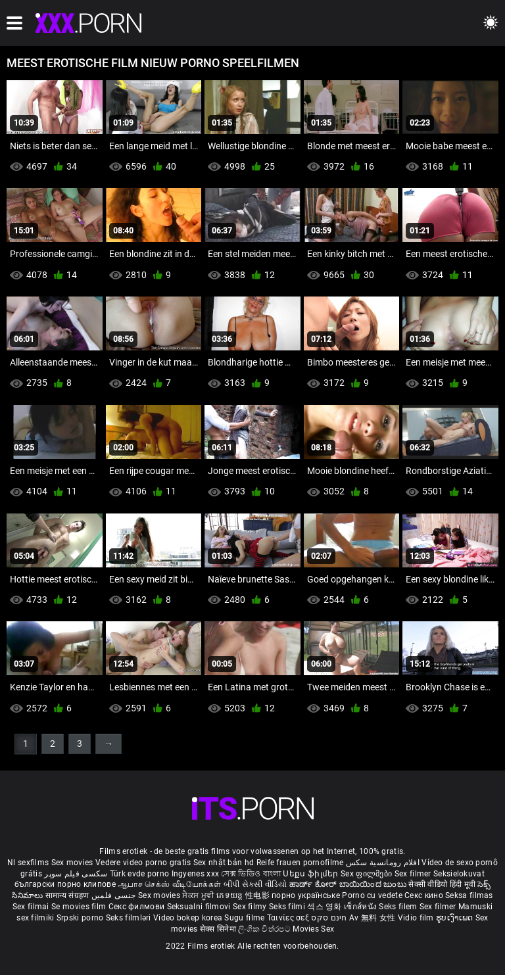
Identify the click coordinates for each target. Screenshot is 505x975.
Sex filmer (414, 873)
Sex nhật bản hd (223, 862)
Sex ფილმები (368, 873)
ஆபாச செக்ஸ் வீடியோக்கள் (169, 884)
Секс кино (424, 895)
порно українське (306, 895)
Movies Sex (313, 929)
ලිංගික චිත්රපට (265, 929)
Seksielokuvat (459, 873)
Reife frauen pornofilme (300, 862)
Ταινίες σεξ (289, 917)
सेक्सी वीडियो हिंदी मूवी (441, 884)
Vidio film (417, 917)
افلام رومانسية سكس (383, 862)
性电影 (258, 895)
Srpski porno (80, 917)
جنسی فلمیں (114, 895)
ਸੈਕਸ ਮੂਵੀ (199, 895)
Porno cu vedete (372, 895)
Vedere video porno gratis (143, 862)
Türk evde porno (140, 873)
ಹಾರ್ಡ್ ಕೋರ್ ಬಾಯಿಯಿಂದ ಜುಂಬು (348, 884)
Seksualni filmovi (200, 906)
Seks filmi (288, 906)
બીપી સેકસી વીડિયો (255, 884)
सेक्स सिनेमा (219, 929)
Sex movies (73, 862)
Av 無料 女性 (372, 917)
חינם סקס (329, 917)
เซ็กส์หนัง (361, 906)
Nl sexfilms (28, 862)
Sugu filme (245, 917)
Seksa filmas (469, 895)
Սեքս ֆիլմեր (312, 873)
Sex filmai (31, 906)
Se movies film (79, 906)
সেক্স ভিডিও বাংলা (251, 873)
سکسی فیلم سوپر (75, 873)
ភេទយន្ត (230, 895)
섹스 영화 (325, 906)
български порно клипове (65, 884)
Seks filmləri (129, 917)
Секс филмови (137, 906)
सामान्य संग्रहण (68, 895)
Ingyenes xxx (196, 873)
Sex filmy (251, 906)
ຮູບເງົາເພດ (455, 917)
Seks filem (399, 906)
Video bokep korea (187, 917)
